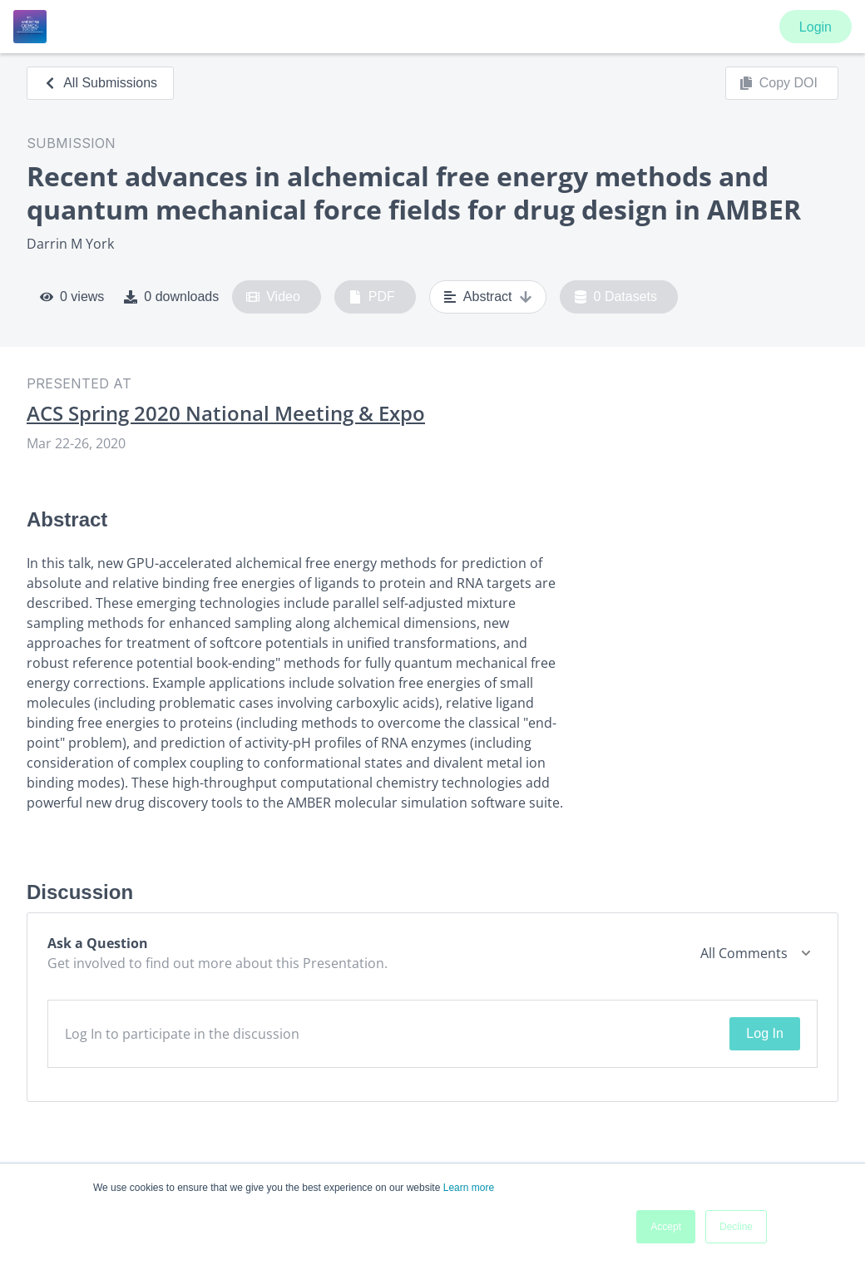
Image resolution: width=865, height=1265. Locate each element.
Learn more (468, 1187)
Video (273, 297)
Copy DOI (778, 83)
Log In (764, 1033)
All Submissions (100, 83)
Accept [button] (665, 1227)
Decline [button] (736, 1227)
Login (815, 27)
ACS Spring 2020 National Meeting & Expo (226, 413)
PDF (371, 297)
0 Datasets (616, 297)
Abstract (487, 297)
